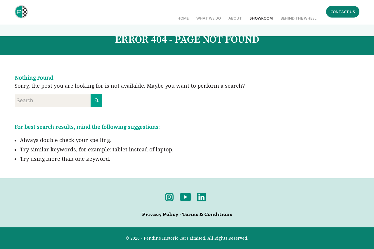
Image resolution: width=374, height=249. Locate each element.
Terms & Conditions (207, 214)
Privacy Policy (160, 214)
